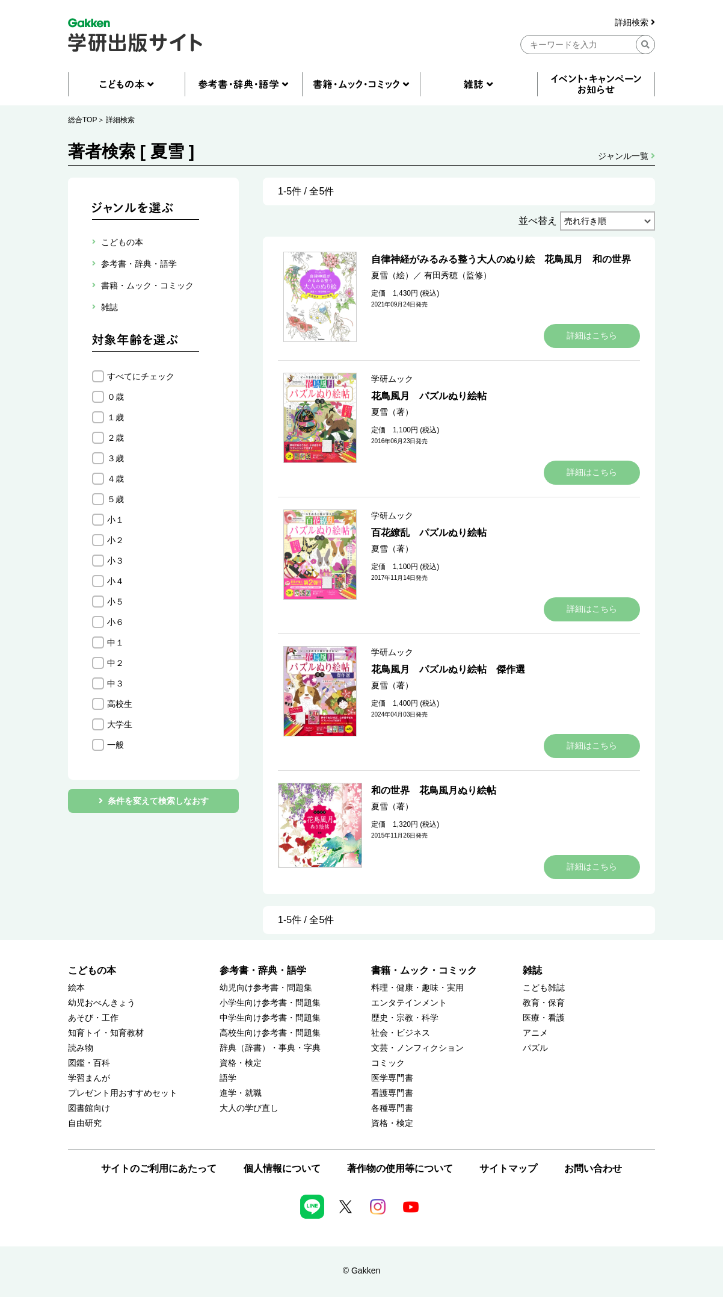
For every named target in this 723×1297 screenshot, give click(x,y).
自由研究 (85, 1123)
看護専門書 (392, 1093)
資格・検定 (241, 1063)
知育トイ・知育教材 (106, 1032)
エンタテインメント (409, 1002)
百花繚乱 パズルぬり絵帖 (429, 532)
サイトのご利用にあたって (159, 1168)
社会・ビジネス (400, 1032)
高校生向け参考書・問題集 (270, 1032)
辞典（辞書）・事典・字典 (270, 1048)
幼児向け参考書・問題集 (266, 987)
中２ (115, 663)
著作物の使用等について (400, 1168)
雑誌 (532, 970)
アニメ (535, 1032)
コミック (388, 1063)
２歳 (115, 438)
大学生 (119, 724)
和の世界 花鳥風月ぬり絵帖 (433, 790)
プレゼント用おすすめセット (122, 1093)
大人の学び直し (249, 1108)
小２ (115, 540)
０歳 (115, 397)
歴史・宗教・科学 (404, 1017)
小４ (115, 581)
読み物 (80, 1048)
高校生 (119, 704)
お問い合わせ (593, 1168)
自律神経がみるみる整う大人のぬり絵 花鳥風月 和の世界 (501, 259)
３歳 (115, 458)
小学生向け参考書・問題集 (270, 1002)
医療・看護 (544, 1017)
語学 (228, 1078)
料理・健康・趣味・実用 (417, 987)
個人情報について (282, 1168)
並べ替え (537, 221)
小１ (115, 519)
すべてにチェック (140, 376)
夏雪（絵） (392, 275)
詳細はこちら (592, 335)
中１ (115, 642)
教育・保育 (544, 1002)
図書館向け (89, 1108)
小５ (115, 601)
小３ (115, 560)
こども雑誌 (544, 987)
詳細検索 (635, 22)
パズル (535, 1048)
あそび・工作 (93, 1017)
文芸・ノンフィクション (417, 1048)
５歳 (115, 499)
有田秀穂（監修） (457, 275)
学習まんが (89, 1078)
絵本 (76, 987)
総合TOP (82, 120)
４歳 (115, 479)
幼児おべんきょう (101, 1002)
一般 (115, 745)
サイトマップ (508, 1168)
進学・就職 (241, 1093)
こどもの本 (92, 970)
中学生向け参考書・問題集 (270, 1017)
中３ (115, 683)
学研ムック (392, 379)
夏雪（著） (392, 412)
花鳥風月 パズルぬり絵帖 (429, 396)
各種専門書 (392, 1108)
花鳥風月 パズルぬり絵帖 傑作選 (448, 669)
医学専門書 (392, 1078)
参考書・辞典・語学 (263, 970)
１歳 (115, 417)
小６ (115, 622)
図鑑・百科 (89, 1063)
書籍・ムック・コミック (424, 970)
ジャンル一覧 (626, 156)
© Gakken (361, 1270)
